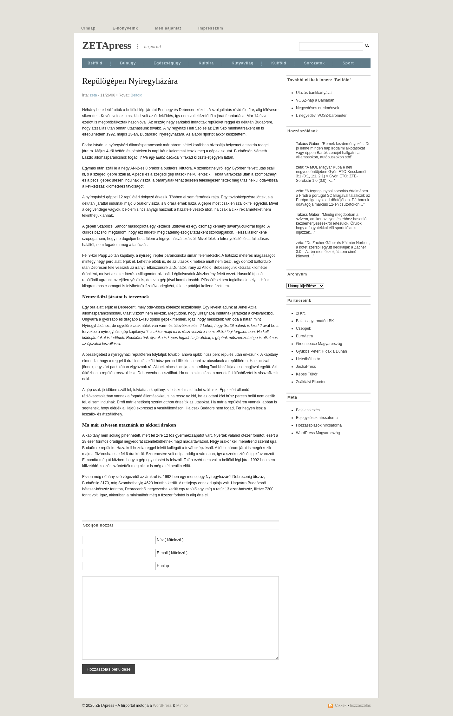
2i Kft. (301, 313)
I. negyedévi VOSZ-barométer (321, 115)
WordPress (162, 705)
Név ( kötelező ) (170, 540)
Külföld (278, 63)
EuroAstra (304, 336)
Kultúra (206, 63)
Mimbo (182, 705)
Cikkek (340, 705)
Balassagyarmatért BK (315, 321)
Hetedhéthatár (308, 359)
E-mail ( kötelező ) (172, 553)
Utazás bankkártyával (314, 92)
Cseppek (303, 328)
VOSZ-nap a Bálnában (315, 100)
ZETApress (106, 45)
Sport (348, 63)
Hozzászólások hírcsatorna (319, 425)
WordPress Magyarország (318, 433)
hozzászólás (360, 705)
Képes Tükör (307, 374)
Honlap (163, 566)
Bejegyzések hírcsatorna (317, 417)
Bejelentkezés (308, 410)
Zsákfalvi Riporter (310, 382)
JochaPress (306, 366)
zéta (93, 95)
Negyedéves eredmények (317, 108)
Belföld (95, 63)
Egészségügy (167, 63)
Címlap (88, 28)
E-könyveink (125, 28)
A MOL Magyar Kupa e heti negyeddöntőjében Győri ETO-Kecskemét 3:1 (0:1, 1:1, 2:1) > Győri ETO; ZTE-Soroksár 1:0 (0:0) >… (331, 174)
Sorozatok (314, 63)
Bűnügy (128, 63)
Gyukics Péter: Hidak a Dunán (321, 351)
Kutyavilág (242, 63)
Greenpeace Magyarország (319, 343)
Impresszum (210, 28)
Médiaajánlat (168, 28)
